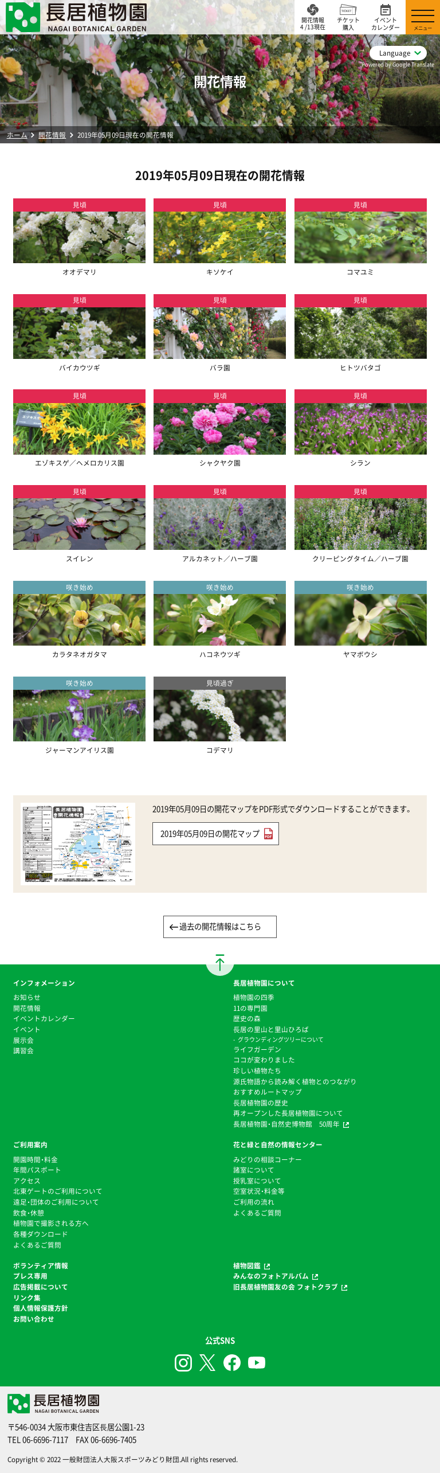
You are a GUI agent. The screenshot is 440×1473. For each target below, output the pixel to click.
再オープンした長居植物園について (288, 1113)
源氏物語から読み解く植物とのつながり (295, 1081)
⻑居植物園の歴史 (260, 1102)
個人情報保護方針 (40, 1308)
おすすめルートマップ (267, 1092)
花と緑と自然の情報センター (278, 1144)
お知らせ (27, 997)
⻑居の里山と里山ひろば (271, 1029)
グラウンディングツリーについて (281, 1039)
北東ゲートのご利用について (58, 1191)
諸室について (253, 1170)
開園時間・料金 (35, 1159)
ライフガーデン (257, 1049)
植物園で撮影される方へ (51, 1223)
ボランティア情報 (40, 1265)
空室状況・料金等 (259, 1191)
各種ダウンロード (40, 1234)
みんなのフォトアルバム (271, 1276)
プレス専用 (30, 1276)
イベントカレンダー (44, 1018)
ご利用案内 (30, 1144)
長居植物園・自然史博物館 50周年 (286, 1124)
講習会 (23, 1050)
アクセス (27, 1180)
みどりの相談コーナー (267, 1159)
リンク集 (27, 1297)
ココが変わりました (264, 1059)
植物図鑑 (247, 1265)
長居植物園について (264, 983)
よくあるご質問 (37, 1245)
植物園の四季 (253, 997)
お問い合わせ (33, 1319)
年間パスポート (37, 1170)
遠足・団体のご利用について (56, 1202)
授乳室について (257, 1180)
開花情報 (52, 135)
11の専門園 (250, 1008)
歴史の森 (247, 1018)
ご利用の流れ (253, 1202)
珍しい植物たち (257, 1070)
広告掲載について (40, 1286)
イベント (27, 1029)
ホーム (17, 135)
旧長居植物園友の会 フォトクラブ (285, 1286)
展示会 (23, 1040)
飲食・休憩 (28, 1213)
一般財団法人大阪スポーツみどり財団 (120, 1459)
